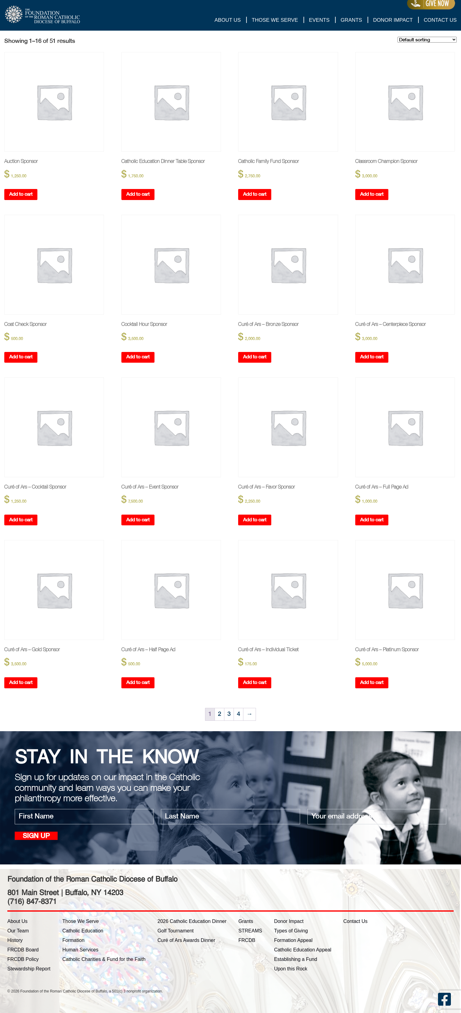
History (15, 940)
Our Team (18, 930)
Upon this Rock (290, 968)
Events (319, 20)
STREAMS (250, 930)
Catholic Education (83, 930)
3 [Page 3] (228, 714)
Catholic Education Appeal (302, 949)
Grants (351, 20)
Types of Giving (291, 930)
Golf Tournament (176, 930)
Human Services (80, 949)
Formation (74, 940)
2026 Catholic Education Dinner (192, 921)
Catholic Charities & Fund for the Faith (104, 959)
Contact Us (440, 20)
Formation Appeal (293, 940)
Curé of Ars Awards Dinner (186, 940)
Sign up (36, 836)
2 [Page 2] (219, 714)
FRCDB (246, 940)
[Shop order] (427, 40)
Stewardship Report (29, 968)
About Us (228, 20)
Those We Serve (275, 20)
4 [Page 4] (238, 714)
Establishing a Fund (295, 959)
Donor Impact (393, 20)
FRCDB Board (23, 949)
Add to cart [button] (20, 194)
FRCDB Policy (23, 959)
